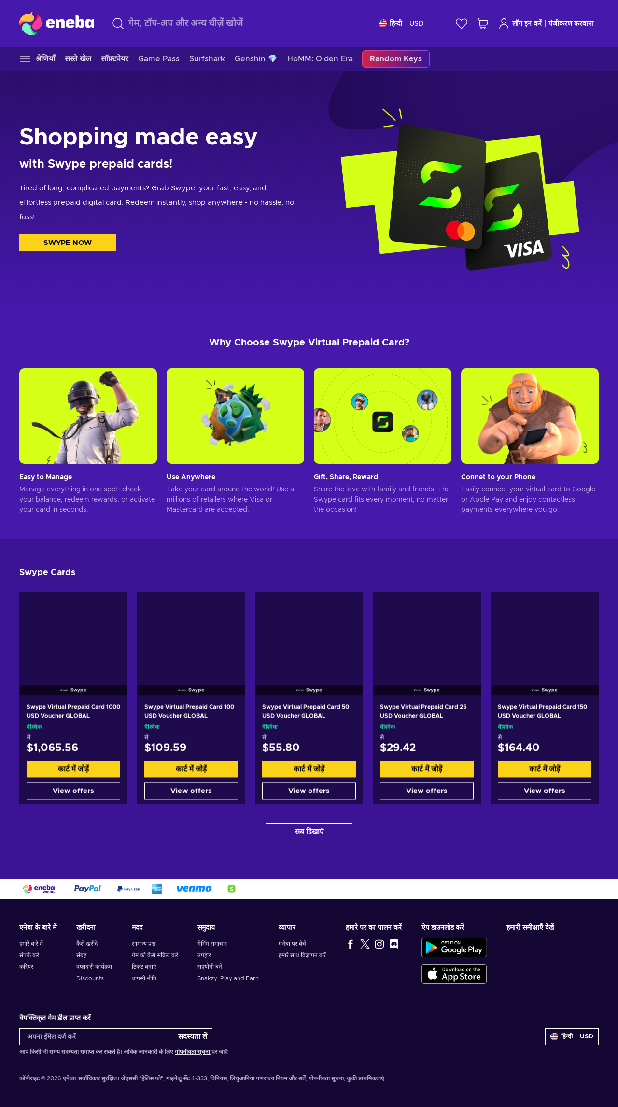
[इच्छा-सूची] (461, 23)
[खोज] (236, 23)
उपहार (204, 955)
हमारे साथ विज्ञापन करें (302, 955)
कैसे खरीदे (87, 944)
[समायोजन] (401, 23)
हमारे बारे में (31, 944)
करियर (26, 967)
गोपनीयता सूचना (193, 1052)
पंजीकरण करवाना (571, 23)
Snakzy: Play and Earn (228, 978)
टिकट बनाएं (144, 967)
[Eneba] (56, 23)
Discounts (90, 978)
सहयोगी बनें (209, 967)
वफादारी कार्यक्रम (94, 967)
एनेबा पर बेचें (292, 944)
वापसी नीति (144, 978)
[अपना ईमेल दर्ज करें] (96, 1036)
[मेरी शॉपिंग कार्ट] (482, 23)
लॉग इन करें (520, 23)
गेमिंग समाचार (212, 944)
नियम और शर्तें (291, 1078)
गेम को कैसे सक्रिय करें (155, 955)
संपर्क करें (29, 955)
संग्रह (81, 955)
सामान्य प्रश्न (143, 944)
